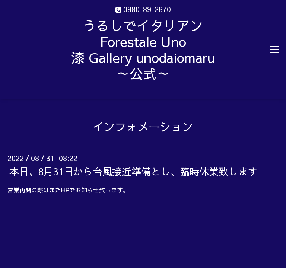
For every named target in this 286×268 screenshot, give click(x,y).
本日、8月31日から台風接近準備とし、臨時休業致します (133, 171)
